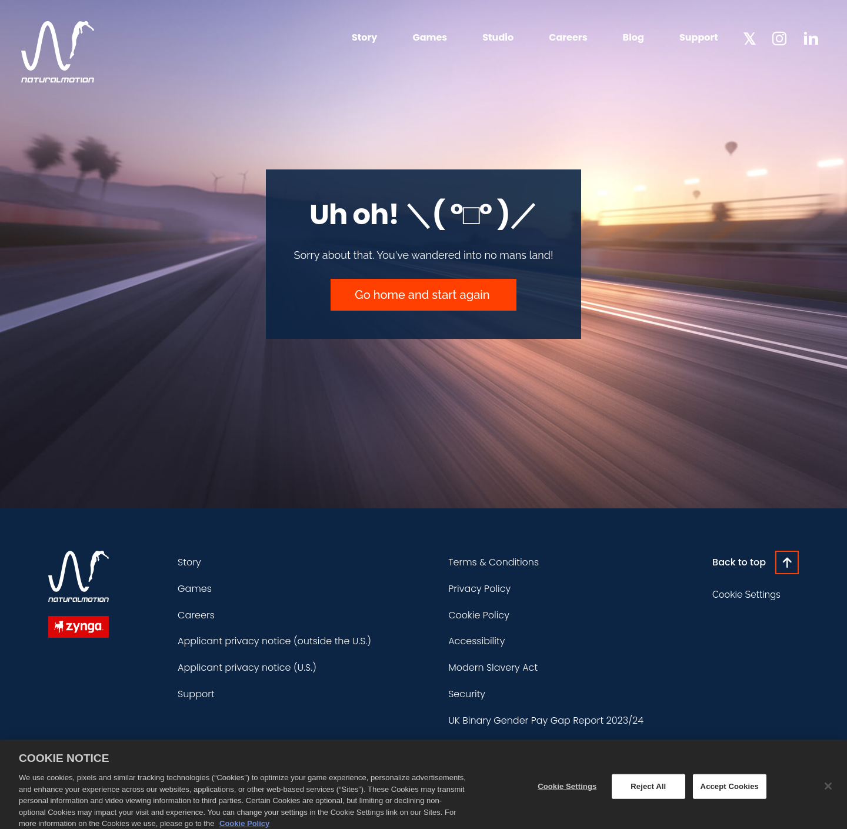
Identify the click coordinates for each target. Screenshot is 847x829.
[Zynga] (78, 627)
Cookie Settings (746, 594)
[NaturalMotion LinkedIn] (811, 37)
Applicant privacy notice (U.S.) (247, 667)
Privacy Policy (479, 588)
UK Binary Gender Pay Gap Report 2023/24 (545, 720)
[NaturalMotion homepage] (57, 52)
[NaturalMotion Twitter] (749, 37)
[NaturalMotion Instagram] (779, 39)
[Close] (828, 792)
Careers (568, 37)
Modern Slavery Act (493, 667)
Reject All (648, 792)
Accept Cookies (730, 792)
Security (466, 694)
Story (365, 37)
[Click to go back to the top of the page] (755, 562)
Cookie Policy (478, 615)
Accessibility (476, 641)
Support (698, 37)
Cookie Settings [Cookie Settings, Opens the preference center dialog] (567, 792)
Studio (497, 37)
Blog (633, 37)
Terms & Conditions (493, 562)
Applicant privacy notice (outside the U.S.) (274, 641)
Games (429, 37)
